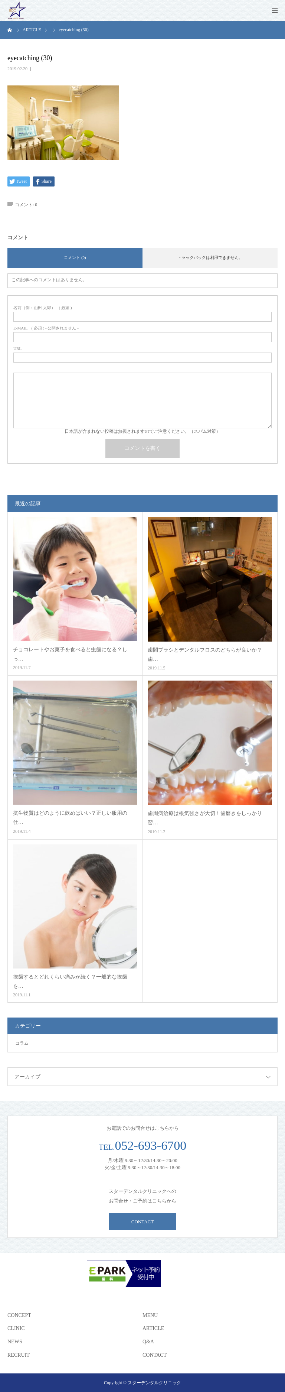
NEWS (14, 1341)
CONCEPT (19, 1315)
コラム (22, 1043)
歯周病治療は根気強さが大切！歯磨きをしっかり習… (205, 818)
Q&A (148, 1341)
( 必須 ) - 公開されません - (46, 328)
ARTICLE (153, 1328)
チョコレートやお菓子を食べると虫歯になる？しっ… (70, 654)
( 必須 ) (42, 308)
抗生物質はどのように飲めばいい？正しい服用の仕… (70, 817)
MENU (150, 1315)
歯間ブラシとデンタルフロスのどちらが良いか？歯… (205, 654)
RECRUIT (18, 1355)
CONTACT (142, 1221)
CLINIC (16, 1328)
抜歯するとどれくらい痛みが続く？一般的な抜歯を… (70, 981)
